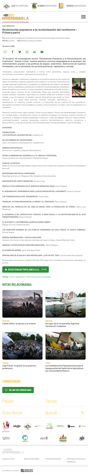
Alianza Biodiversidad (31, 459)
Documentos (8, 25)
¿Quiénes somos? (8, 459)
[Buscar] (61, 412)
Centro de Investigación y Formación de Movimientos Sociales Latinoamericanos (38, 38)
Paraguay (5, 363)
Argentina (5, 321)
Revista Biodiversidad (53, 459)
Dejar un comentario (18, 390)
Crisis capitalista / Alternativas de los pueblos (30, 276)
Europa (47, 363)
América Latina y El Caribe (31, 40)
